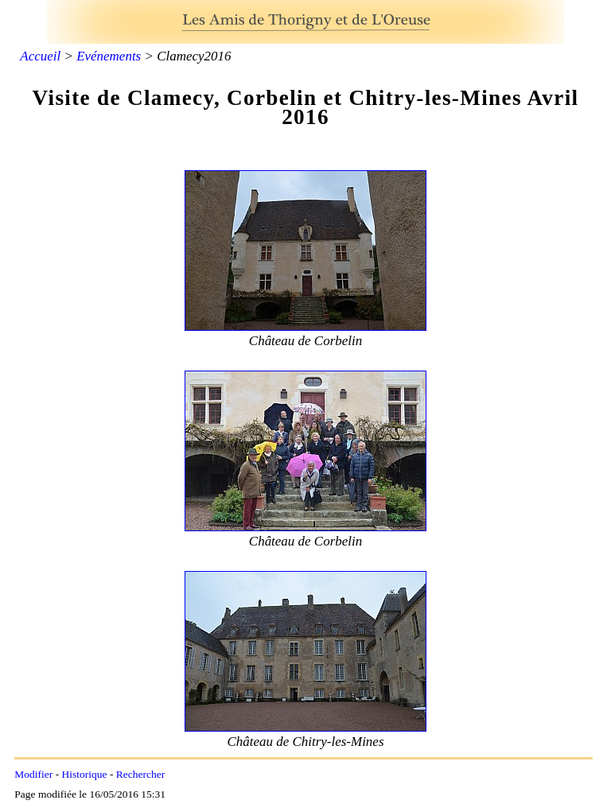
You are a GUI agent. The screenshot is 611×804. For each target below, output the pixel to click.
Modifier (33, 774)
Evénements (108, 56)
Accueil (40, 56)
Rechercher (140, 774)
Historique (84, 774)
